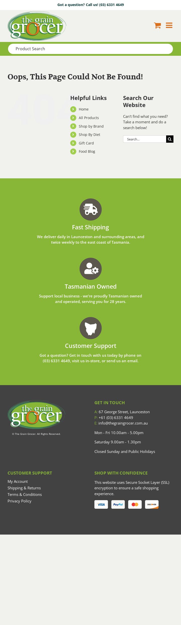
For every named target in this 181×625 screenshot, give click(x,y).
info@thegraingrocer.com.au (121, 423)
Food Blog (87, 151)
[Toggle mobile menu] (169, 25)
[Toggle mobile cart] (157, 25)
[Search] (169, 139)
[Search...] (144, 139)
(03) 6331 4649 (111, 4)
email (132, 360)
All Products (89, 117)
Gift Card (86, 143)
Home (84, 109)
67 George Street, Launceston (122, 411)
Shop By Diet (89, 134)
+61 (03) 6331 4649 (113, 417)
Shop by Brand (91, 126)
